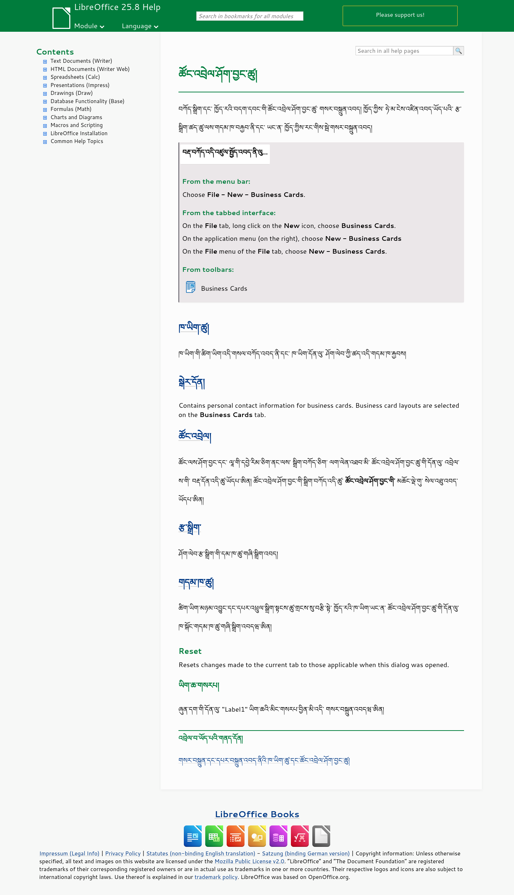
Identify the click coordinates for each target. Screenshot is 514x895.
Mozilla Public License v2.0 (249, 861)
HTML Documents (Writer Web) (90, 69)
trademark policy (216, 877)
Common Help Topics (76, 141)
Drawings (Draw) (71, 93)
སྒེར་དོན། (191, 382)
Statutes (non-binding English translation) (200, 853)
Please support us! (400, 14)
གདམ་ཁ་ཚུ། (196, 582)
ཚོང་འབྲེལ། (194, 436)
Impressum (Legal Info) (69, 853)
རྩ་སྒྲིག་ (189, 527)
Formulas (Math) (71, 109)
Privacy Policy (123, 853)
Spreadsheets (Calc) (75, 77)
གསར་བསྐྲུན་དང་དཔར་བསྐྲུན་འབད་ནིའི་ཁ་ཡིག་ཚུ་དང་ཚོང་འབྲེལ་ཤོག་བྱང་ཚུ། (264, 760)
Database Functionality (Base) (87, 101)
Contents (55, 51)
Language (137, 25)
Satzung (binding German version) (306, 853)
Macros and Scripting (76, 125)
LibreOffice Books (257, 814)
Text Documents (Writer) (81, 61)
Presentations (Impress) (80, 85)
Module (85, 25)
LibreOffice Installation (78, 133)
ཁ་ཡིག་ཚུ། (193, 327)
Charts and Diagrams (76, 117)
